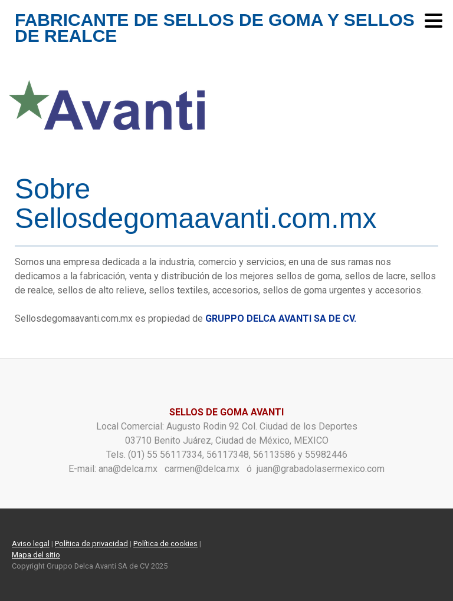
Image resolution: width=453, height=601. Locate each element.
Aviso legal (31, 543)
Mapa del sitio (36, 554)
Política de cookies (165, 543)
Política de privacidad (91, 543)
